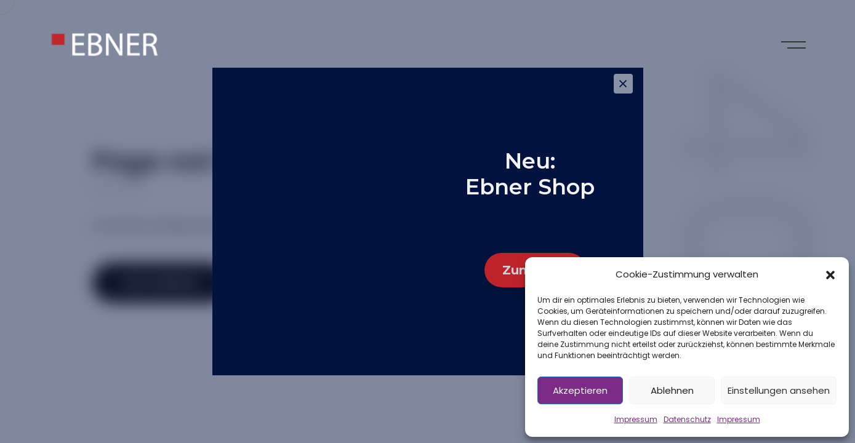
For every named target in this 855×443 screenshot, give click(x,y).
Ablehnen (672, 390)
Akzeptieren (580, 390)
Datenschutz (687, 419)
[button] (830, 274)
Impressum (635, 419)
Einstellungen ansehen (779, 390)
